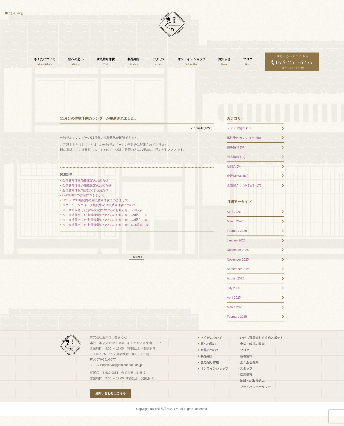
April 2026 (234, 222)
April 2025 (234, 308)
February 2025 (237, 327)
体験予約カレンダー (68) (244, 148)
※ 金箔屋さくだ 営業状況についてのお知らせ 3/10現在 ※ (105, 220)
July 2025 (233, 298)
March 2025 (235, 317)
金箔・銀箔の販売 (252, 354)
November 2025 (238, 269)
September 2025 (238, 279)
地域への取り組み (252, 391)
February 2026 (237, 241)
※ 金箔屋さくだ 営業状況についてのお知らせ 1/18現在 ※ (105, 235)
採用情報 (246, 385)
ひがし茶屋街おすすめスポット (261, 348)
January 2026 (236, 250)
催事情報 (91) (236, 157)
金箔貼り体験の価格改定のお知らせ (86, 195)
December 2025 (238, 260)
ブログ (244, 360)
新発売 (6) (234, 176)
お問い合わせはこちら (110, 403)
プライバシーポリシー (255, 397)
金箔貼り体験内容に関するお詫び (85, 200)
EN (13, 13)
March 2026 (235, 231)
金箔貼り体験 (210, 372)
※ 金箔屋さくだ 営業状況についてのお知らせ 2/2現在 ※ (104, 230)
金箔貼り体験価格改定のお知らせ (85, 190)
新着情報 (246, 366)
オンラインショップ (214, 379)
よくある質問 (249, 372)
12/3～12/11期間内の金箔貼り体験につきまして (96, 210)
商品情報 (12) (236, 167)
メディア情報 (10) (239, 138)
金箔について (210, 360)
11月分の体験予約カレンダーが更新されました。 (99, 128)
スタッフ (246, 379)
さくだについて (211, 348)
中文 (20, 13)
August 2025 (235, 288)
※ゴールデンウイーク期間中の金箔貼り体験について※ (100, 215)
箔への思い (208, 354)
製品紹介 (207, 366)
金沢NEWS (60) (238, 186)
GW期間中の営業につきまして (83, 205)
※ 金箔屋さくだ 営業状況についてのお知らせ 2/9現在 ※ (104, 225)
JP (6, 13)
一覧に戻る (137, 267)
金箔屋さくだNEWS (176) (245, 195)
